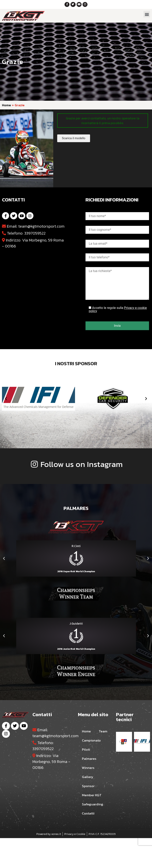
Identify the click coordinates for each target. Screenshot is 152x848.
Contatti (89, 823)
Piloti (86, 760)
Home (6, 106)
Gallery (88, 787)
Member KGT (93, 805)
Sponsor (89, 796)
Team (86, 741)
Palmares (90, 769)
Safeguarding (93, 814)
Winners (89, 778)
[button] (146, 15)
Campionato (93, 750)
